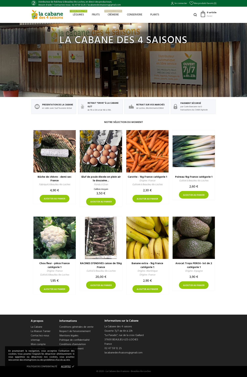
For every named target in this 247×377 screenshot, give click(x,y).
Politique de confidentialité (74, 340)
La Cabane (36, 327)
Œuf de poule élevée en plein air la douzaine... (101, 179)
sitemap (35, 340)
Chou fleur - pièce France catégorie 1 (54, 265)
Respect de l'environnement (75, 331)
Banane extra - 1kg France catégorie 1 (147, 265)
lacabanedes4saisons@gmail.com (123, 353)
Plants (154, 15)
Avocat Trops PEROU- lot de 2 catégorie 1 (193, 265)
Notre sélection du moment (123, 122)
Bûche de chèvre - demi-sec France (54, 179)
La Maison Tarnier (41, 331)
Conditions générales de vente (76, 327)
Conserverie (134, 15)
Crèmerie (113, 13)
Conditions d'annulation (72, 344)
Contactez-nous (40, 336)
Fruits (96, 15)
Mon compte (38, 344)
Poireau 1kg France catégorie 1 (193, 177)
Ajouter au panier (54, 199)
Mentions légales (68, 336)
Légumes (78, 13)
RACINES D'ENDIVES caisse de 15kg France (101, 265)
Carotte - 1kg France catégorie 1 (147, 177)
